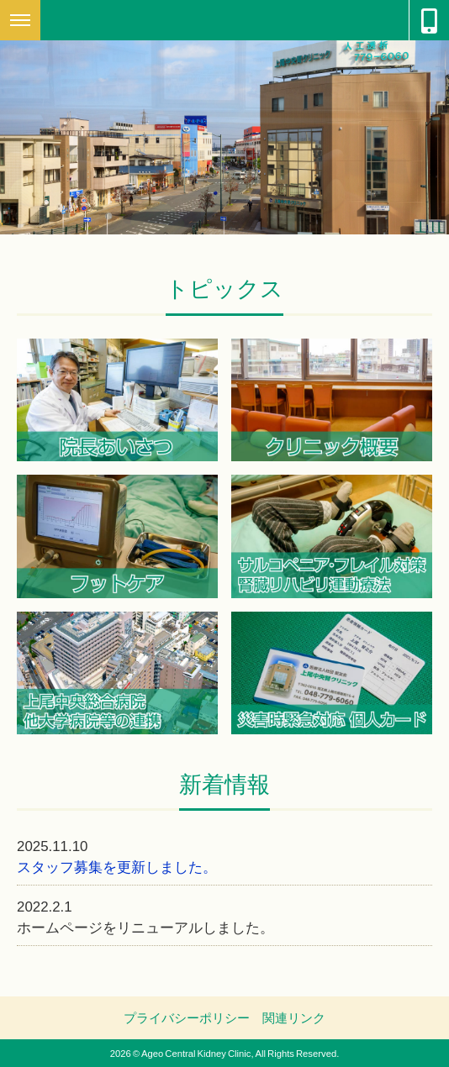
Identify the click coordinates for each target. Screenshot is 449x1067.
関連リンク (293, 1017)
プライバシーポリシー (187, 1017)
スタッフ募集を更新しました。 (117, 865)
